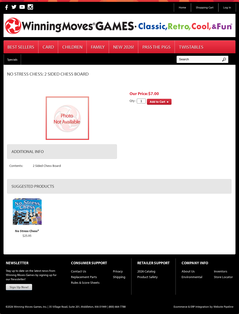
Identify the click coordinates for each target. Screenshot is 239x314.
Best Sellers (20, 47)
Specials (12, 59)
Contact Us (78, 271)
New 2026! (123, 47)
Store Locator (223, 277)
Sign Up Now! (19, 287)
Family (98, 47)
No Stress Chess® (27, 231)
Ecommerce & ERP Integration (191, 306)
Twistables (191, 47)
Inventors (220, 271)
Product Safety (147, 277)
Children (72, 47)
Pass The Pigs (156, 47)
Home (182, 7)
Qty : (138, 101)
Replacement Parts (84, 277)
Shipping (119, 277)
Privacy (118, 271)
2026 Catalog (146, 271)
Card (48, 47)
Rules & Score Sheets (85, 282)
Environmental (192, 277)
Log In (227, 7)
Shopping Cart (204, 7)
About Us (188, 271)
